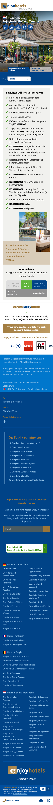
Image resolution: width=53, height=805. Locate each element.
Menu (48, 800)
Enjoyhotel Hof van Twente (17, 69)
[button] (4, 48)
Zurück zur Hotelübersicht (38, 69)
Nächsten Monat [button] (39, 284)
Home (41, 800)
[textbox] (19, 78)
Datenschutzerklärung (20, 794)
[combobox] (19, 78)
